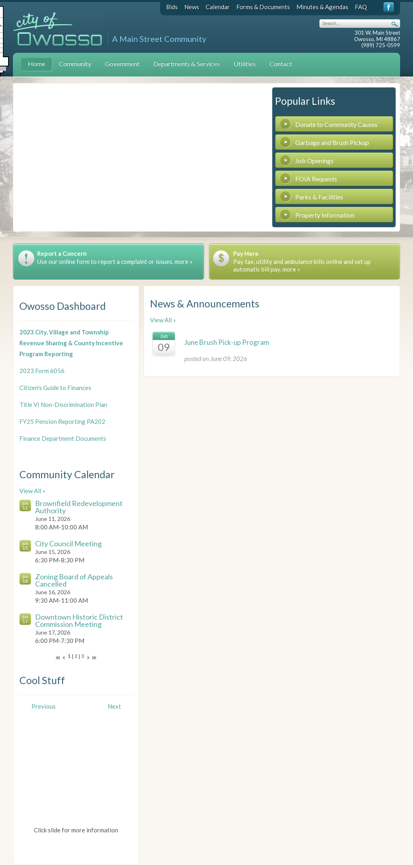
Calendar (218, 6)
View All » (32, 490)
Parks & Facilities (319, 197)
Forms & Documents (263, 6)
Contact (280, 63)
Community (75, 63)
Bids (172, 6)
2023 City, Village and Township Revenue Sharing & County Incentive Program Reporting (71, 342)
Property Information (325, 215)
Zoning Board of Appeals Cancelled (74, 580)
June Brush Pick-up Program (226, 342)
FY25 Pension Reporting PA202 (62, 421)
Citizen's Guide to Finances (55, 387)
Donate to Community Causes (336, 124)
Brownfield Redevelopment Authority (79, 507)
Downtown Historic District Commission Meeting (79, 620)
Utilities (245, 63)
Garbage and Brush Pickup (332, 142)
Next (114, 706)
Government (122, 63)
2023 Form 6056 (42, 370)
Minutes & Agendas (322, 6)
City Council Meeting (68, 543)
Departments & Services (186, 63)
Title (26, 404)
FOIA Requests (316, 179)
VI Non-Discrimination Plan (70, 404)
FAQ (361, 6)
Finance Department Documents (62, 438)
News (191, 6)
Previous (43, 706)
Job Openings (314, 160)
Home (36, 63)
